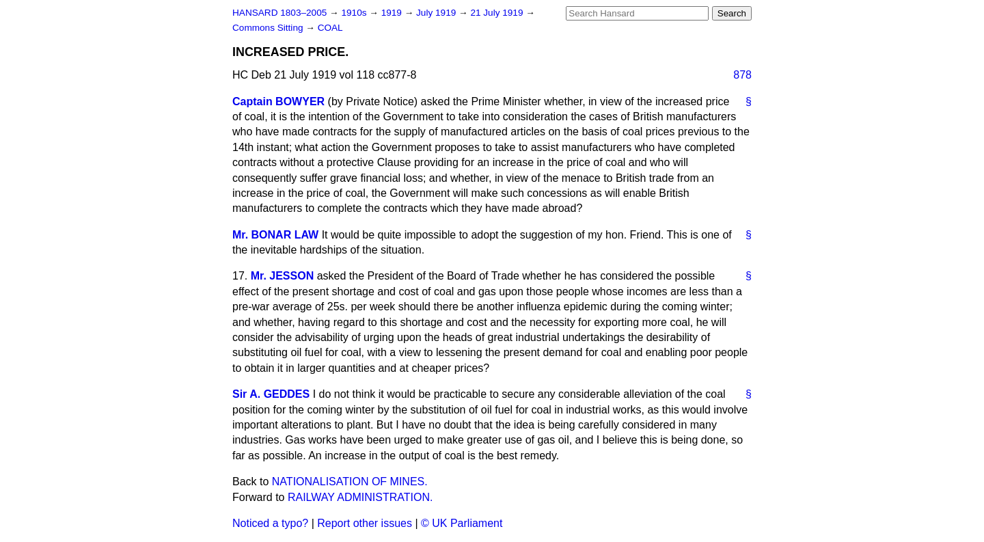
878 (742, 75)
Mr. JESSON (282, 276)
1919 (393, 13)
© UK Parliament (461, 523)
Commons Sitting (268, 28)
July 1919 (437, 13)
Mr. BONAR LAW (275, 235)
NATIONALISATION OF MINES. (350, 481)
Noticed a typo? (270, 523)
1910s (355, 13)
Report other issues (364, 523)
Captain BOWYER (278, 101)
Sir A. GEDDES (271, 394)
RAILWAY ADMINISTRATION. (360, 497)
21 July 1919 (497, 13)
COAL (330, 28)
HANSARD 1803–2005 (279, 13)
